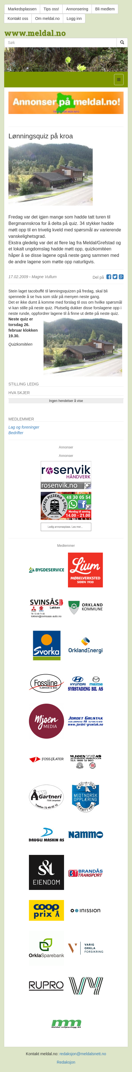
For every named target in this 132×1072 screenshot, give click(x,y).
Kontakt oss (18, 18)
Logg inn (74, 18)
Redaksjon (66, 1062)
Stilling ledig (23, 384)
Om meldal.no (47, 18)
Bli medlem (105, 9)
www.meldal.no (35, 33)
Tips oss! (51, 9)
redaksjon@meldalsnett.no (83, 1054)
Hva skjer (19, 392)
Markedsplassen (22, 9)
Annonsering (77, 9)
